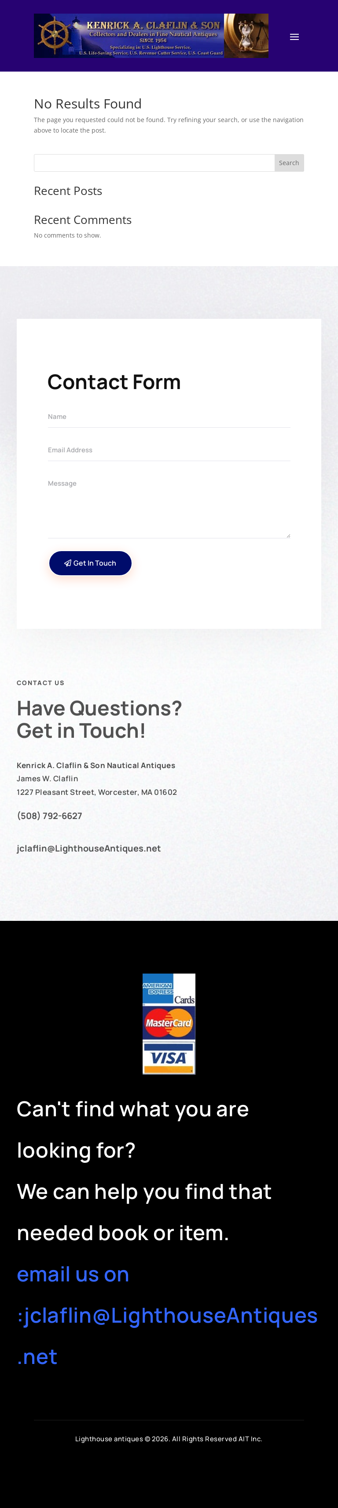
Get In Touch (94, 563)
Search (289, 163)
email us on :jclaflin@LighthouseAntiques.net (167, 1314)
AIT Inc (250, 1438)
